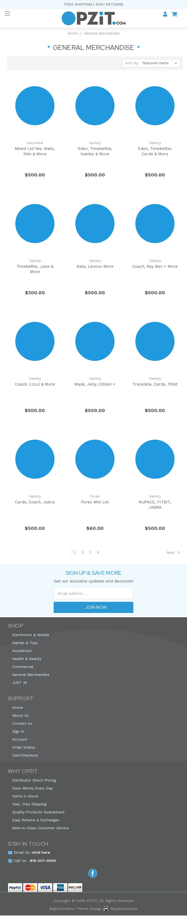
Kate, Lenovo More (94, 266)
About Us (20, 716)
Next (173, 553)
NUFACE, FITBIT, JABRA (155, 505)
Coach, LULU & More (35, 384)
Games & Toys (25, 643)
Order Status (23, 748)
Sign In (18, 732)
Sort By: (132, 63)
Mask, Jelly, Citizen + (94, 384)
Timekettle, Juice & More (34, 269)
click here (41, 853)
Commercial (22, 667)
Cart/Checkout (25, 756)
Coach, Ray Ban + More (155, 266)
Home (17, 708)
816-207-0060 (43, 861)
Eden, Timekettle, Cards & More (155, 151)
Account (19, 740)
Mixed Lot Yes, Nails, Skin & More (35, 151)
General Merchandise (30, 675)
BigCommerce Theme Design (75, 909)
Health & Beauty (26, 659)
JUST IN (19, 683)
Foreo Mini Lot (95, 502)
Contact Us (22, 724)
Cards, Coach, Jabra (35, 502)
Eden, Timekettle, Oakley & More (95, 151)
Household (21, 651)
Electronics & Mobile (30, 635)
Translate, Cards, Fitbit (155, 384)
